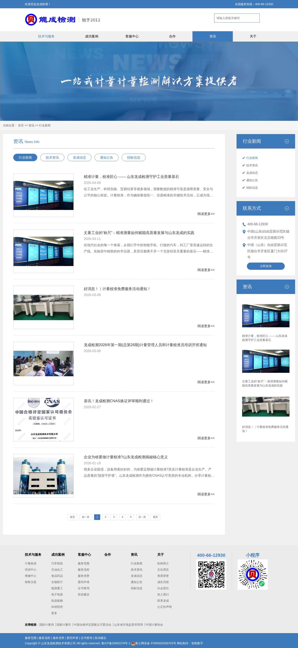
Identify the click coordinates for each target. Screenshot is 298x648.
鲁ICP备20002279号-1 (116, 643)
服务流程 (83, 569)
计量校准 (30, 563)
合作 (172, 36)
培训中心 (30, 569)
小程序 (253, 555)
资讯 (212, 36)
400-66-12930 (257, 224)
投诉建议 (83, 594)
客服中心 (132, 36)
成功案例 (91, 36)
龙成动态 (252, 172)
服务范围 (83, 563)
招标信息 (252, 187)
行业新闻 (44, 125)
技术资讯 (252, 165)
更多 (54, 613)
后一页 (142, 517)
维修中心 (30, 575)
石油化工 (57, 569)
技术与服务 (46, 36)
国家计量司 (63, 624)
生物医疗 (57, 582)
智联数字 (197, 643)
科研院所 (57, 606)
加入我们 (163, 594)
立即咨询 (266, 266)
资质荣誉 (163, 575)
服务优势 (83, 575)
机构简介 (163, 563)
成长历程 (163, 582)
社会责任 (163, 588)
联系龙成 (163, 600)
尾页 (155, 517)
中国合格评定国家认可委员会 (92, 624)
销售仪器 (30, 582)
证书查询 (83, 588)
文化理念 (163, 569)
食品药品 (57, 575)
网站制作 (183, 643)
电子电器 (57, 594)
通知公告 (252, 180)
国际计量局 (46, 624)
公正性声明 (164, 606)
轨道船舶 (57, 600)
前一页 (85, 517)
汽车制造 (57, 563)
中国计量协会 (154, 624)
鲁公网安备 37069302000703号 (153, 643)
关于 (253, 36)
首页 (21, 125)
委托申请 (83, 582)
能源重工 (57, 588)
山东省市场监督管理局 (128, 624)
